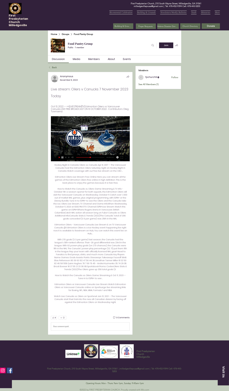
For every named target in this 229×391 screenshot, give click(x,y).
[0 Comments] (121, 317)
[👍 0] (54, 318)
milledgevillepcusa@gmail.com (148, 6)
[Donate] (211, 26)
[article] (90, 203)
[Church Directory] (190, 26)
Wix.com (145, 389)
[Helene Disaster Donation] (168, 26)
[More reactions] (62, 318)
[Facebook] (9, 370)
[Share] (128, 76)
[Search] (152, 45)
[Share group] (176, 45)
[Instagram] (3, 370)
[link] (58, 59)
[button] (146, 26)
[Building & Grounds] (123, 26)
